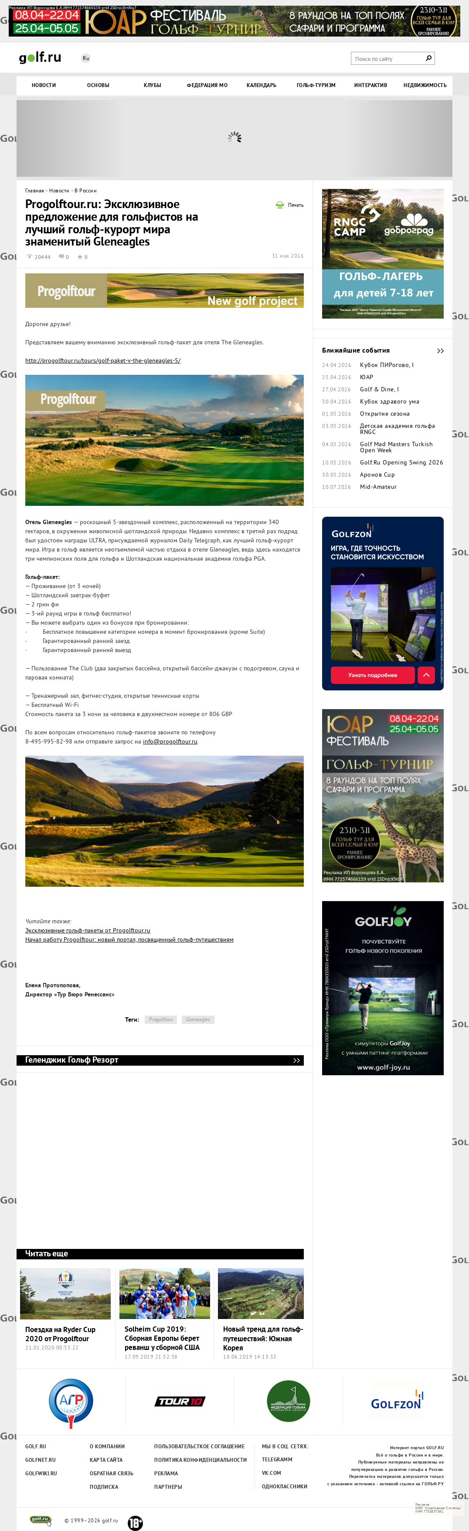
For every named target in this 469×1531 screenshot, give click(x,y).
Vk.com (272, 1473)
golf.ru (40, 1521)
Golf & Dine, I (379, 390)
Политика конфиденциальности (181, 1460)
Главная (34, 191)
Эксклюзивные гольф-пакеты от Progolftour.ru (87, 931)
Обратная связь (111, 1474)
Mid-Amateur (378, 488)
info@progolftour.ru (170, 742)
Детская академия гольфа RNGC (397, 430)
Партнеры (168, 1487)
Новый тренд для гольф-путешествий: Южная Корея (263, 1339)
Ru (86, 59)
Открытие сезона (385, 414)
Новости (59, 191)
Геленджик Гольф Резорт (296, 1060)
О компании (107, 1447)
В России (86, 191)
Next (397, 138)
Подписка (104, 1487)
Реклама (166, 1474)
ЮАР (367, 378)
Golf (40, 57)
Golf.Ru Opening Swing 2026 (401, 463)
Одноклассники (285, 1487)
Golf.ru (36, 1447)
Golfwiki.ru (41, 1474)
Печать (296, 206)
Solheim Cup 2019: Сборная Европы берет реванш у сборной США (162, 1339)
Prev (71, 138)
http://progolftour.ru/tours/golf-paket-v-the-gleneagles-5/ (102, 361)
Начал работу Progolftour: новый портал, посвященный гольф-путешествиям (129, 940)
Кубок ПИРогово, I (387, 366)
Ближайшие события (436, 350)
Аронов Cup (377, 475)
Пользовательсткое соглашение (181, 1447)
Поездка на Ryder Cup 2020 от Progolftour (60, 1335)
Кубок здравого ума (389, 402)
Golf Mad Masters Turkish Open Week (396, 448)
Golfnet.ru (40, 1460)
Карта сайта (106, 1460)
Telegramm (277, 1460)
